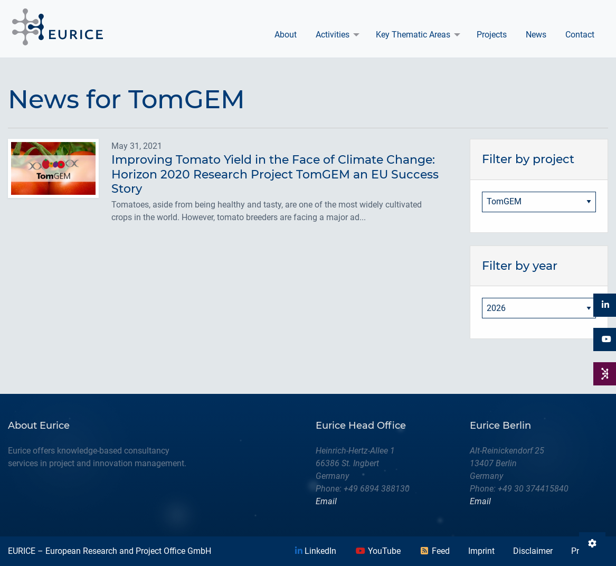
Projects (492, 35)
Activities (332, 35)
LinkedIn (315, 551)
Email (326, 501)
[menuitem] (285, 34)
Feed (434, 551)
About (285, 35)
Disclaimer (533, 551)
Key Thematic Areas (413, 35)
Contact (579, 35)
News (536, 35)
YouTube (378, 551)
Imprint (481, 551)
